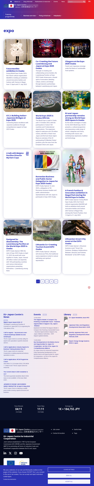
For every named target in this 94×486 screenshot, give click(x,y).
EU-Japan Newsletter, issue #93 (79, 317)
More (5, 320)
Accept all (69, 481)
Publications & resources (42, 1)
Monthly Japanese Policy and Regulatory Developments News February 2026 (79, 334)
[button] (88, 1)
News (63, 1)
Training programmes (10, 15)
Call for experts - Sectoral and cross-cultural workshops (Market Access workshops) (15, 334)
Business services (30, 16)
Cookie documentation (9, 479)
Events (56, 1)
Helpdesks (57, 16)
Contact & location (59, 433)
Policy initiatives (44, 16)
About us (17, 1)
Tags (75, 433)
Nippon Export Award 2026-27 (13, 322)
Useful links (77, 429)
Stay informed (28, 1)
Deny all (69, 475)
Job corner (56, 429)
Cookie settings (69, 469)
